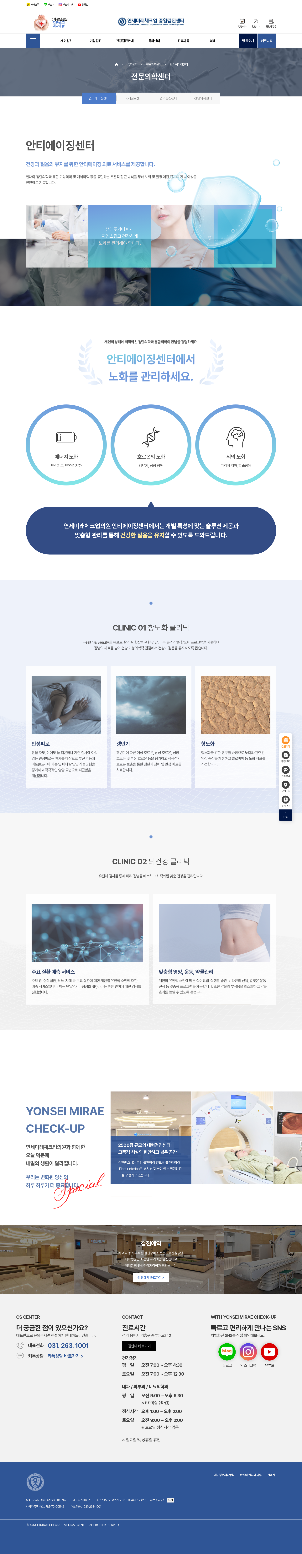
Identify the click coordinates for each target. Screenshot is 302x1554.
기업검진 (96, 41)
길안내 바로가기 (139, 1346)
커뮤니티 (267, 41)
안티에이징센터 (99, 98)
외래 (213, 41)
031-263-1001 (92, 1506)
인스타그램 (67, 4)
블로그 (51, 4)
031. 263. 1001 (68, 1345)
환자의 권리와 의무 (251, 1475)
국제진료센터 (133, 98)
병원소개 (248, 41)
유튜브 (85, 4)
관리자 (271, 1475)
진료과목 (183, 41)
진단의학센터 (203, 98)
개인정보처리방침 (224, 1475)
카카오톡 (34, 4)
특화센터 (154, 41)
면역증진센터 (168, 98)
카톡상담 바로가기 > (66, 1356)
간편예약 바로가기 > (151, 1277)
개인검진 (66, 41)
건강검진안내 (125, 41)
